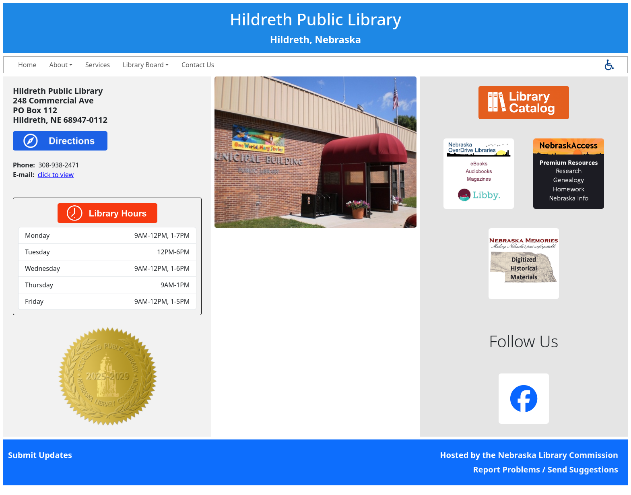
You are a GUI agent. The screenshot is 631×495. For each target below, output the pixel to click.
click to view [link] (56, 174)
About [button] (58, 64)
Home (27, 64)
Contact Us (197, 64)
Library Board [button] (143, 64)
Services (97, 64)
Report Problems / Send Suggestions (545, 469)
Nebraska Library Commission (558, 455)
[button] (478, 173)
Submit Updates (40, 455)
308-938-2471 (58, 165)
